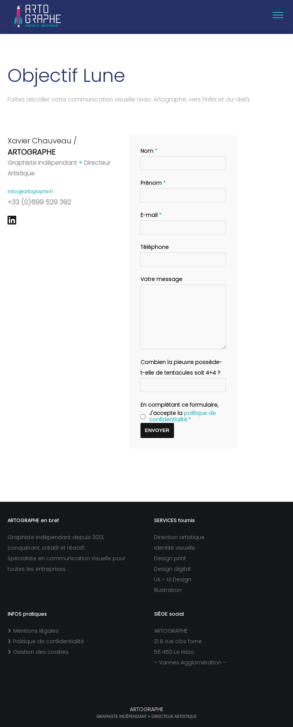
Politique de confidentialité (48, 641)
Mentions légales (36, 631)
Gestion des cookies (41, 652)
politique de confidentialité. (182, 424)
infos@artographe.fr (30, 187)
